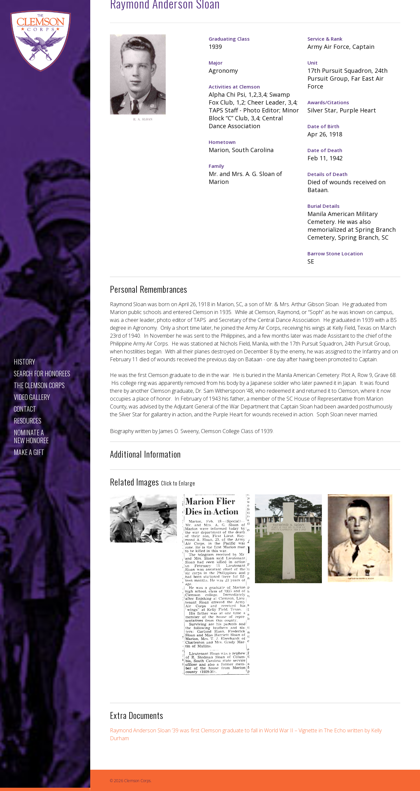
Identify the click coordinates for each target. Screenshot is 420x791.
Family (216, 166)
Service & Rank (324, 38)
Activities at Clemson (234, 86)
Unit (312, 62)
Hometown (222, 142)
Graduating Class (229, 38)
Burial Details (323, 206)
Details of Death (327, 174)
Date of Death (324, 150)
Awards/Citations (328, 102)
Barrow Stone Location (335, 253)
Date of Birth (323, 126)
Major (215, 62)
